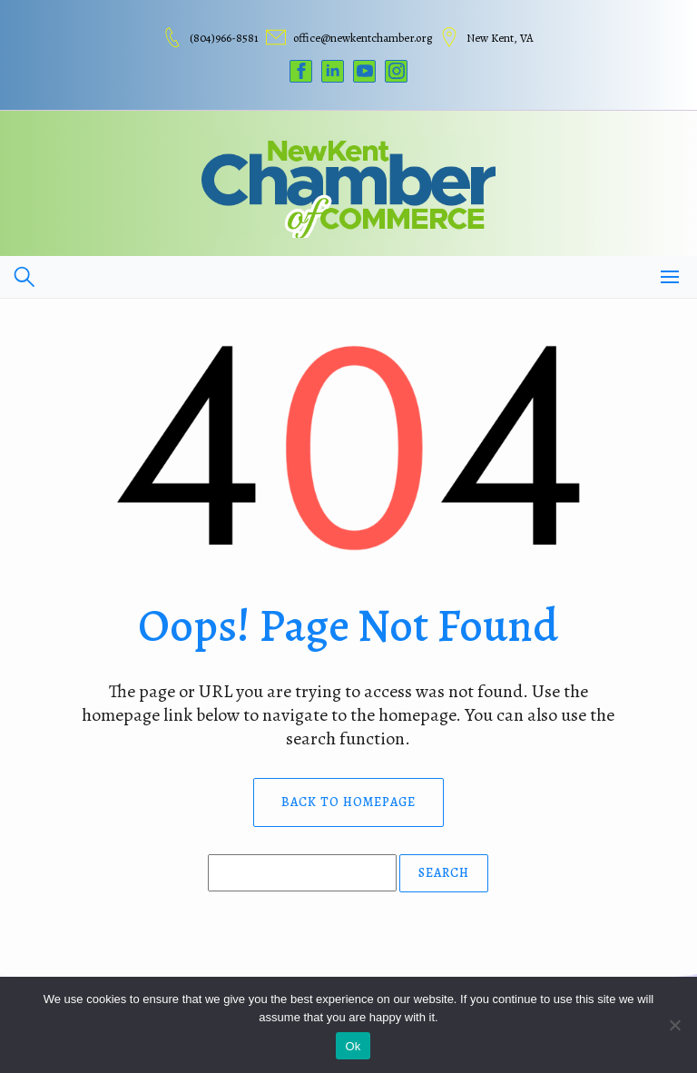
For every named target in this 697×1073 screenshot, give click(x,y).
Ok (352, 1046)
